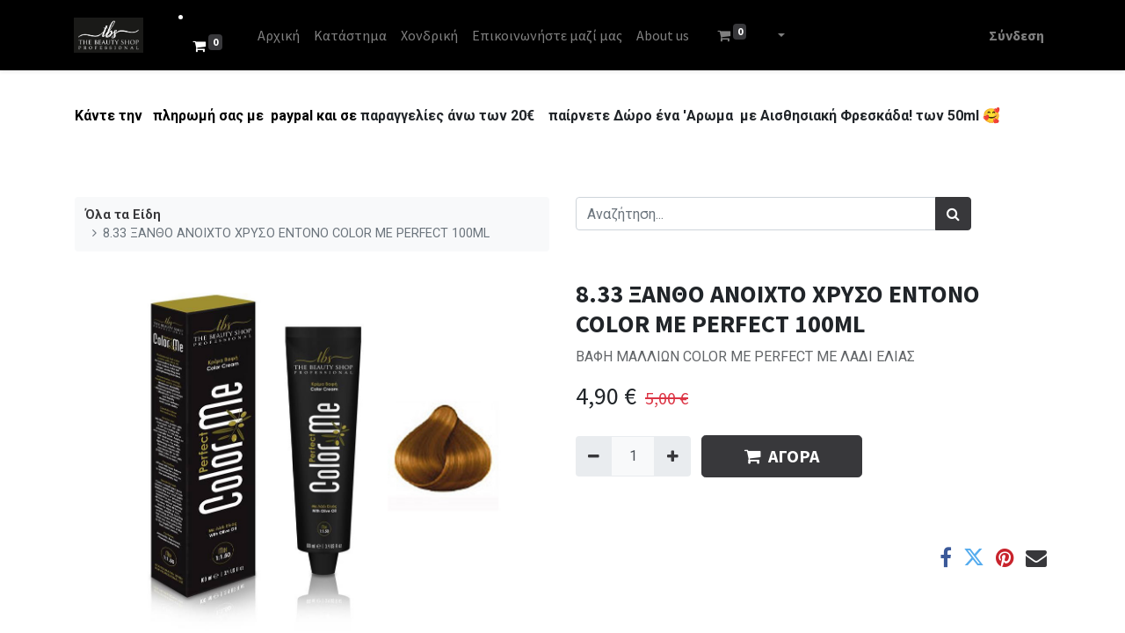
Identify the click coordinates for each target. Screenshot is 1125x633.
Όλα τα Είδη (123, 214)
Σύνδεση (1015, 35)
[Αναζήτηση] (953, 213)
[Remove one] (594, 456)
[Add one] (672, 456)
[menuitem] (279, 35)
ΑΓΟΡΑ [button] (781, 456)
